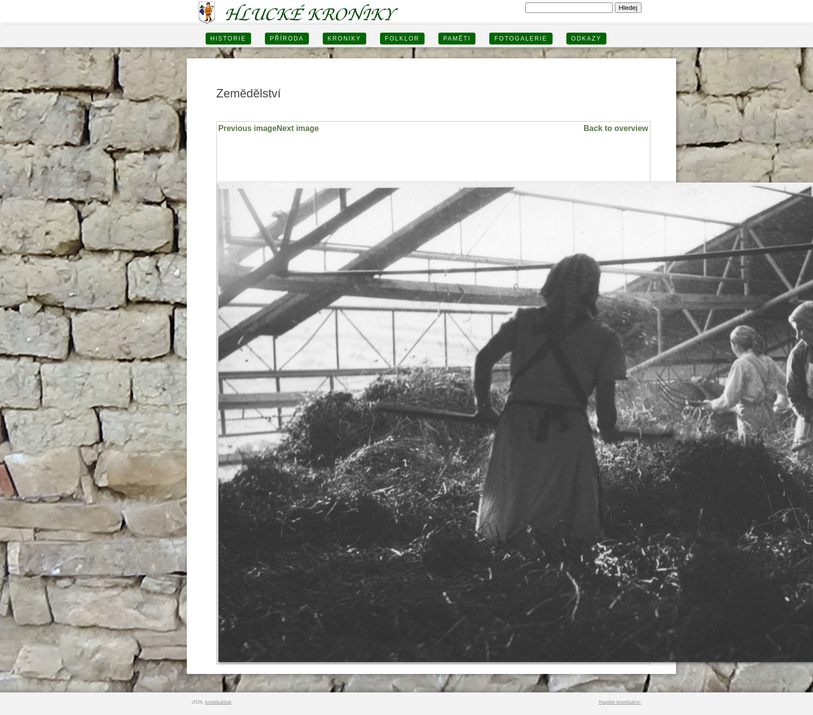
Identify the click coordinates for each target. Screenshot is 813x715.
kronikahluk (218, 702)
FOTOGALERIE (520, 38)
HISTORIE (228, 38)
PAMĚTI (457, 38)
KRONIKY (344, 38)
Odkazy (586, 38)
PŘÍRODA (287, 38)
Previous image (247, 128)
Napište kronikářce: (620, 702)
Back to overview (616, 128)
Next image (298, 128)
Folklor (402, 38)
